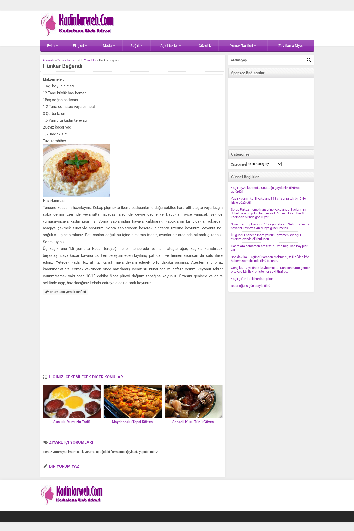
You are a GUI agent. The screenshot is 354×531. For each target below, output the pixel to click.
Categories (238, 164)
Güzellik (205, 46)
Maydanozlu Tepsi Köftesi (133, 422)
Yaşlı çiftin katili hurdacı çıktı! (252, 279)
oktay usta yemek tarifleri (68, 292)
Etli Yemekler (87, 60)
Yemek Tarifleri (243, 46)
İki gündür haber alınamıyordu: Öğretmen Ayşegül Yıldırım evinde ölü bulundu (266, 237)
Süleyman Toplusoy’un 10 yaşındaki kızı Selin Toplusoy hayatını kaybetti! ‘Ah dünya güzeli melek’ (270, 226)
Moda (109, 46)
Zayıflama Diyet (290, 46)
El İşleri (80, 46)
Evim (52, 46)
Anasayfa (48, 60)
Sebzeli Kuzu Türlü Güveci (193, 422)
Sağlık (136, 46)
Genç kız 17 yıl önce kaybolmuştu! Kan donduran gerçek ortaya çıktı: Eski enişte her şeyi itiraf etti (270, 269)
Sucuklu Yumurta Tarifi (71, 422)
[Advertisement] (133, 336)
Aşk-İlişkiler (170, 46)
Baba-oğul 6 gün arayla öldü (250, 286)
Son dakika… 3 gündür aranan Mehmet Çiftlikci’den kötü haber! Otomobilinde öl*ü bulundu (270, 259)
